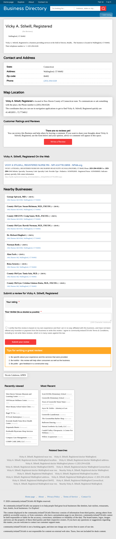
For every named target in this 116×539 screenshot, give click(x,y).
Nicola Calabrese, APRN (15, 376)
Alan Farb (15, 254)
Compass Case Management (19, 438)
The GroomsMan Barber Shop (56, 419)
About (31, 2)
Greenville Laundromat (54, 415)
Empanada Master (16, 428)
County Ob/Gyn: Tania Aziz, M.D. (26, 273)
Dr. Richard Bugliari (20, 235)
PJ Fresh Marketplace (18, 418)
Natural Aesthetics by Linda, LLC (56, 427)
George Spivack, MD (20, 197)
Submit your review (20, 343)
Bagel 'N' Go (13, 414)
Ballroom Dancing (51, 423)
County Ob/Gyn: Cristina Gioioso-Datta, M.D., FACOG (36, 283)
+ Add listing (106, 15)
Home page (8, 2)
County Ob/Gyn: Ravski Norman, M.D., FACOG (33, 225)
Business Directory (25, 8)
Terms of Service (70, 497)
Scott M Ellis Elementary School (57, 395)
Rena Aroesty (17, 264)
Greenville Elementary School (56, 399)
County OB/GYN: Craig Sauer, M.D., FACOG (32, 216)
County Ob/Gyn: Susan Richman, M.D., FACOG (33, 206)
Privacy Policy (53, 497)
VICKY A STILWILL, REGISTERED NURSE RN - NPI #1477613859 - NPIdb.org (43, 165)
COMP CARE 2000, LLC (18, 442)
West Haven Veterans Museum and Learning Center (18, 396)
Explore (21, 2)
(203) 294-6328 (50, 81)
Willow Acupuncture (52, 437)
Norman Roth (17, 245)
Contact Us (43, 2)
